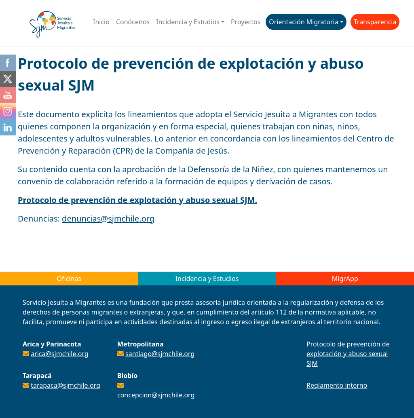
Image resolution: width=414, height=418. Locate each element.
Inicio (101, 21)
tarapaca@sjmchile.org (65, 385)
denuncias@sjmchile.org (108, 218)
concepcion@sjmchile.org (155, 395)
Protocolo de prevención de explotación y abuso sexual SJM (348, 354)
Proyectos (245, 21)
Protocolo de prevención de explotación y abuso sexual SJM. (137, 199)
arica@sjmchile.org (60, 353)
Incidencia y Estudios (188, 21)
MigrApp (345, 278)
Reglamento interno (336, 385)
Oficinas (69, 278)
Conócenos (133, 21)
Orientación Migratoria (303, 21)
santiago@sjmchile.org (159, 353)
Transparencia (375, 21)
